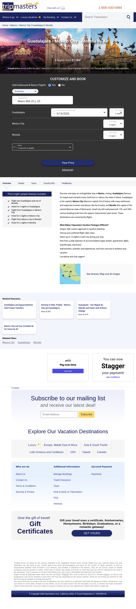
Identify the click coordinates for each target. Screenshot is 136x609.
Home (5, 25)
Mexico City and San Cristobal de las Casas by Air (19, 327)
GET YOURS (92, 533)
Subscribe (86, 414)
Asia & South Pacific (96, 445)
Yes (52, 85)
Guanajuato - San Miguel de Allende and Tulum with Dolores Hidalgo (92, 308)
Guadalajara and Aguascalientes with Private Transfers (18, 306)
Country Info (49, 183)
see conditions (113, 377)
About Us (20, 474)
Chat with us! (56, 8)
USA (73, 452)
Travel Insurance (62, 480)
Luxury (32, 445)
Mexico (13, 25)
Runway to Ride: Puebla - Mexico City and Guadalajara (55, 306)
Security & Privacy (25, 492)
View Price (68, 162)
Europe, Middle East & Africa (60, 445)
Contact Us (21, 480)
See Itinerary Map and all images (103, 274)
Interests (58, 503)
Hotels (21, 183)
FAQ (56, 497)
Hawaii (86, 452)
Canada (101, 452)
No (61, 85)
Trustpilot (15, 388)
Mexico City (24, 25)
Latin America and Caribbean (47, 452)
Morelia (49, 25)
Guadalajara (38, 25)
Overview (7, 183)
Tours (33, 183)
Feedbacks (66, 183)
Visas (56, 486)
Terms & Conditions (26, 486)
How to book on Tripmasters (68, 492)
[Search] (103, 17)
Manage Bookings (63, 474)
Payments (96, 474)
